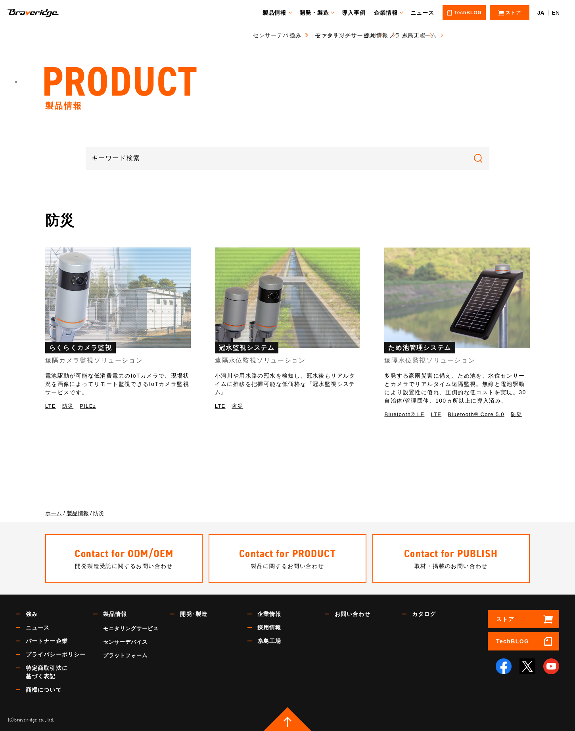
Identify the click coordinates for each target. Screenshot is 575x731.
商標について (44, 690)
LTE (50, 406)
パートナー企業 (47, 641)
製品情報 (278, 13)
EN (556, 12)
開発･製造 (193, 614)
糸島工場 (269, 641)
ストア (505, 619)
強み (32, 614)
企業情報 (389, 13)
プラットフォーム (125, 655)
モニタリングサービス (131, 628)
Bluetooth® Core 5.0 (476, 414)
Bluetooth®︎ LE (404, 414)
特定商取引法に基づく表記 (47, 672)
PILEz (88, 406)
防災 (68, 406)
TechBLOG (512, 641)
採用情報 (269, 627)
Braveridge (45, 12)
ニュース (426, 13)
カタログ (424, 614)
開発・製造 (318, 13)
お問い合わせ (353, 614)
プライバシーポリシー (56, 654)
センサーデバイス (125, 642)
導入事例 (357, 13)
